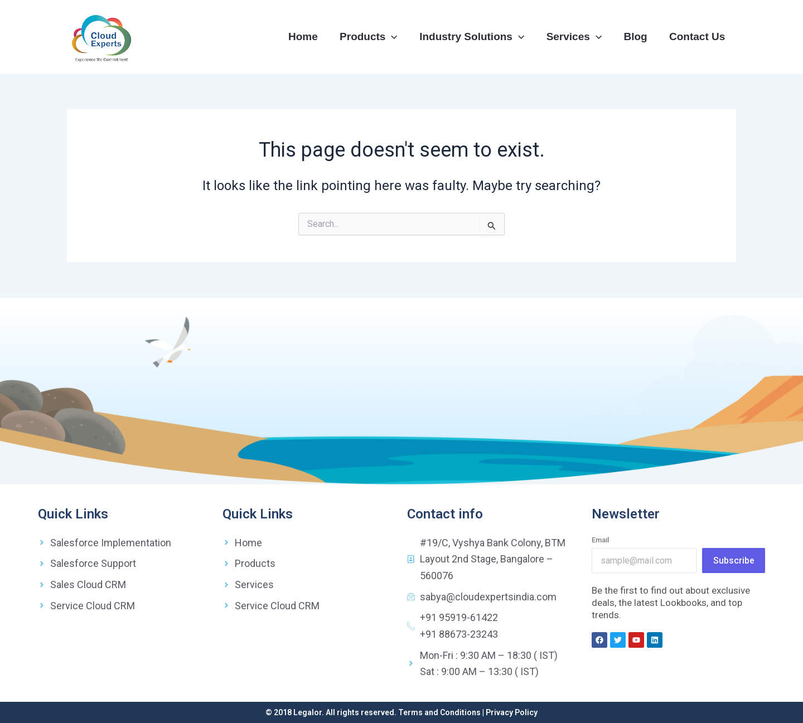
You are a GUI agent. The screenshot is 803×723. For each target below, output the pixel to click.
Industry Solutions (474, 36)
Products (372, 36)
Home (307, 36)
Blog (636, 36)
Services (576, 36)
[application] (394, 36)
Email (600, 540)
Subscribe (733, 560)
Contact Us (697, 36)
